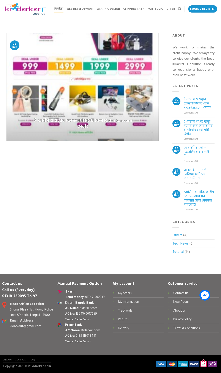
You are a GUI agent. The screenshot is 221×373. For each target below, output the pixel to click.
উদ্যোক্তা (58, 8)
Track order (126, 310)
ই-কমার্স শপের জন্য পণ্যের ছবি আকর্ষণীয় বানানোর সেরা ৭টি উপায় (198, 128)
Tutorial (178, 252)
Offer (170, 9)
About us (179, 310)
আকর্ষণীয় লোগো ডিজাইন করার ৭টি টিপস (196, 152)
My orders (125, 293)
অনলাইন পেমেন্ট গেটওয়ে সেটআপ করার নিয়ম (195, 174)
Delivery (123, 328)
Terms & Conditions (186, 328)
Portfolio (155, 9)
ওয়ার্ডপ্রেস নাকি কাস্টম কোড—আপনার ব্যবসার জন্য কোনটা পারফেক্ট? (199, 198)
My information (128, 301)
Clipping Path (133, 9)
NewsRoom (181, 301)
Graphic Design (108, 9)
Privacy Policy (182, 319)
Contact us (180, 293)
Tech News (180, 243)
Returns (123, 319)
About (7, 359)
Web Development (80, 9)
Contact (21, 359)
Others (177, 235)
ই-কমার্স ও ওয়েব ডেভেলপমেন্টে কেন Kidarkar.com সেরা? (197, 103)
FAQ (32, 359)
